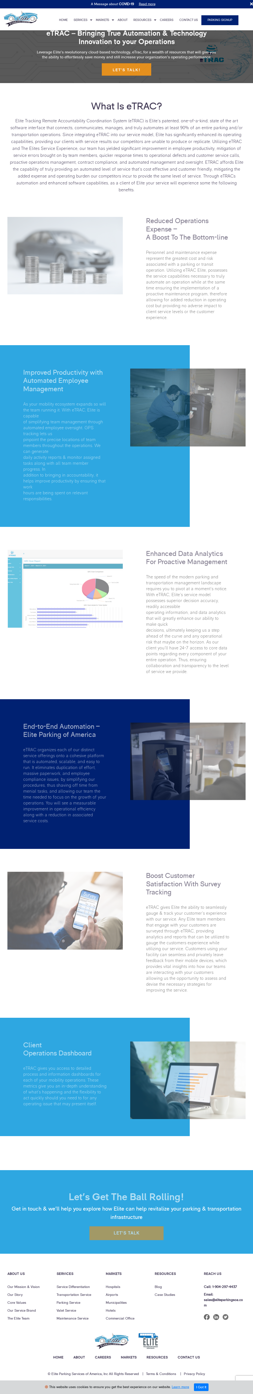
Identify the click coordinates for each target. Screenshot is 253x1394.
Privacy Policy (194, 1374)
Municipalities (116, 1303)
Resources (142, 20)
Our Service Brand (21, 1310)
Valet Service (66, 1310)
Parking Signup (220, 20)
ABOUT (79, 1357)
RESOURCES (157, 1357)
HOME (58, 1357)
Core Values (16, 1303)
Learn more (180, 1387)
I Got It (201, 1387)
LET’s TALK (127, 1237)
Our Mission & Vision (23, 1287)
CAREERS (103, 1357)
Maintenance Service (72, 1318)
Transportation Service (74, 1295)
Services (80, 20)
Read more (147, 4)
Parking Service (68, 1303)
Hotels (111, 1310)
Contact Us (188, 20)
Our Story (15, 1295)
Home (63, 20)
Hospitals (113, 1287)
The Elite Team (18, 1318)
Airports (112, 1295)
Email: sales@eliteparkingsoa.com (223, 1299)
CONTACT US (189, 1357)
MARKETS (129, 1357)
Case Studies (165, 1295)
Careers (166, 20)
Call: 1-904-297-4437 (220, 1287)
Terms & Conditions (161, 1374)
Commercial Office (120, 1318)
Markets (102, 20)
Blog (158, 1287)
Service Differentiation (73, 1287)
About (122, 20)
